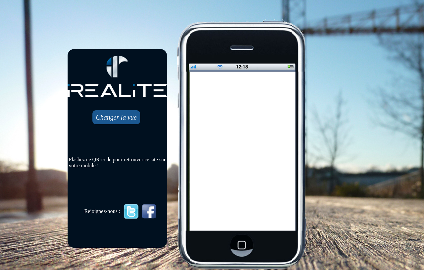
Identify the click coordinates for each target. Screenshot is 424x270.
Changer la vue (116, 117)
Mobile (243, 152)
